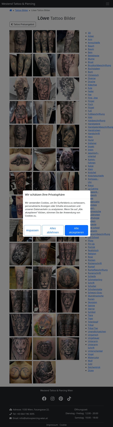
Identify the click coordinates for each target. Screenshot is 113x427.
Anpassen (32, 230)
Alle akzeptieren (76, 230)
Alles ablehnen (53, 230)
